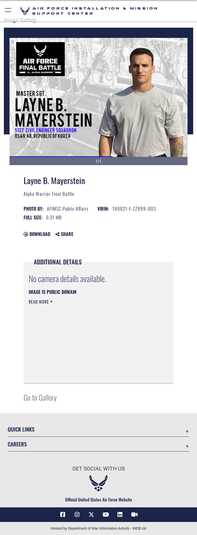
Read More (39, 302)
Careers (17, 444)
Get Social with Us (98, 469)
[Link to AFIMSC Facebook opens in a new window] (62, 514)
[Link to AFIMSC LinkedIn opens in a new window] (120, 514)
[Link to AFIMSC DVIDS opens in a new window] (134, 514)
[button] (8, 11)
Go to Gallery (40, 397)
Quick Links (21, 429)
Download (37, 234)
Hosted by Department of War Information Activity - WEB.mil (98, 528)
